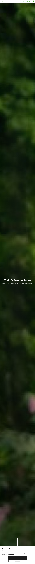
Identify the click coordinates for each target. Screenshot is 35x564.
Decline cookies (17, 559)
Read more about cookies (10, 554)
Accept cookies (17, 557)
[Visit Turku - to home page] (2, 1)
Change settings (17, 561)
